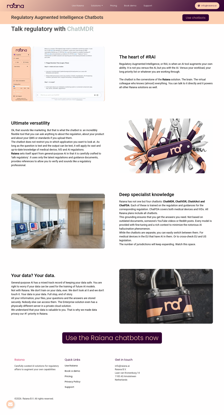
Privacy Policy (72, 381)
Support (148, 5)
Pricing (113, 5)
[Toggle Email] (10, 404)
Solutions (96, 5)
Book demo (130, 5)
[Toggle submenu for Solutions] (102, 5)
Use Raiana (78, 5)
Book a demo (72, 371)
